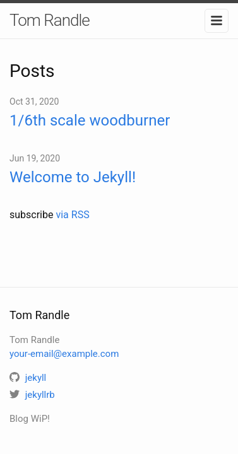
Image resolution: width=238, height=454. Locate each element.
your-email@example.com (64, 353)
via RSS (72, 215)
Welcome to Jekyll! (72, 177)
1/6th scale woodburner (89, 120)
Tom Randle (49, 20)
